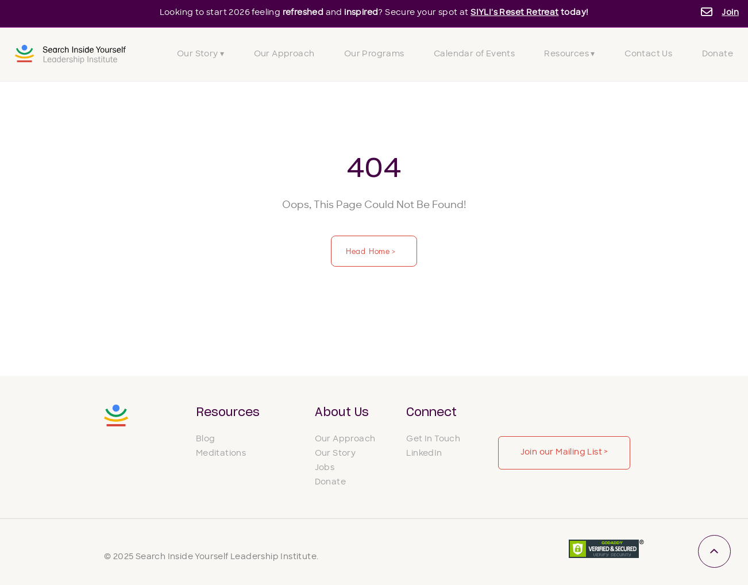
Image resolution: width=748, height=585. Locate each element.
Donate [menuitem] (717, 54)
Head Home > (372, 250)
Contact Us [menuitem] (648, 54)
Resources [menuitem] (228, 412)
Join (730, 13)
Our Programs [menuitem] (374, 54)
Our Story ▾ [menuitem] (200, 54)
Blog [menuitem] (205, 439)
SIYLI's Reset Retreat (514, 13)
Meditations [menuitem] (221, 453)
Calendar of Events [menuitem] (474, 54)
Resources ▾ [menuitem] (569, 54)
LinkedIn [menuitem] (424, 453)
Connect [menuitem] (431, 412)
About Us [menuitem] (342, 412)
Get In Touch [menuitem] (433, 439)
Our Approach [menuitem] (284, 54)
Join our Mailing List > (564, 452)
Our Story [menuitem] (335, 453)
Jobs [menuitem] (325, 468)
